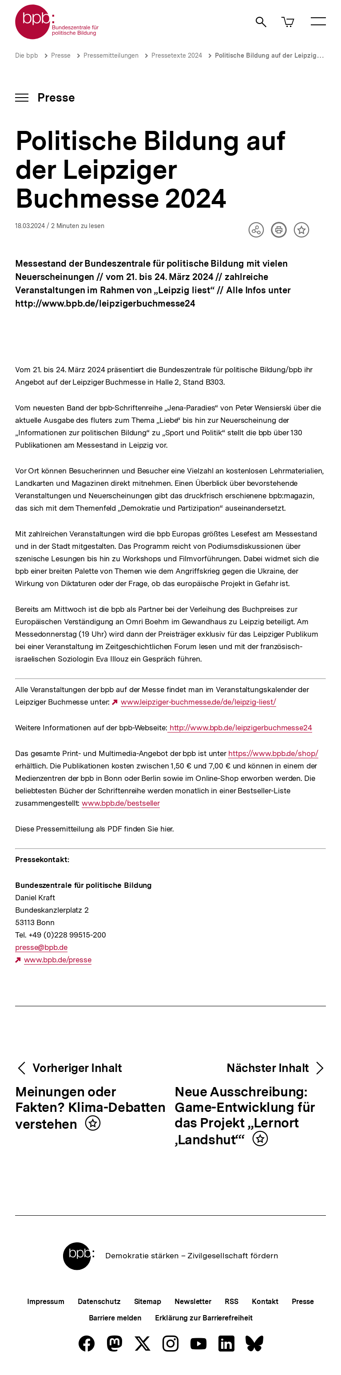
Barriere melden (115, 1318)
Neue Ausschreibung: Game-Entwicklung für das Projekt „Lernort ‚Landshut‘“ (244, 1116)
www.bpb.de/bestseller (121, 803)
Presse (61, 55)
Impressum (45, 1301)
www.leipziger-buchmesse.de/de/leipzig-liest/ (198, 702)
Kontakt (265, 1301)
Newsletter (192, 1301)
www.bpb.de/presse (57, 960)
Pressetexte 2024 (176, 55)
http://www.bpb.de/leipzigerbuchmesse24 (239, 728)
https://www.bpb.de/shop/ (273, 753)
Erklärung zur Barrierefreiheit (203, 1318)
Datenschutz (99, 1301)
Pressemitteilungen (111, 55)
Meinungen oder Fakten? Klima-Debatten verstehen (90, 1108)
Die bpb (26, 55)
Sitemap (147, 1301)
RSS (231, 1301)
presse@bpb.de (41, 947)
